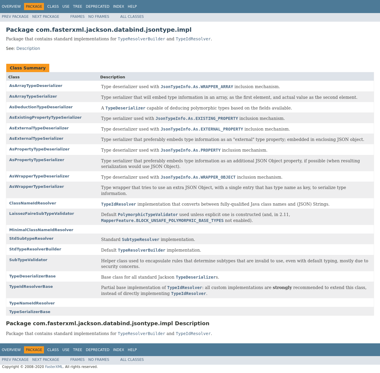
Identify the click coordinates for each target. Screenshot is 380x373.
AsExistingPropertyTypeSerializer (45, 117)
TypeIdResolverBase (31, 286)
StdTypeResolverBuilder (35, 249)
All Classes (132, 17)
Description (28, 48)
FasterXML (54, 367)
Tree (77, 6)
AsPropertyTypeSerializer (36, 160)
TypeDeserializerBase (32, 276)
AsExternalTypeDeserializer (39, 128)
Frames (77, 17)
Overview (11, 6)
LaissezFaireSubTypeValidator (41, 213)
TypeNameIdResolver (32, 303)
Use (65, 6)
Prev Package (15, 17)
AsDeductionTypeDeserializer (41, 107)
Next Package (45, 17)
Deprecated (98, 6)
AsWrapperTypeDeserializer (39, 176)
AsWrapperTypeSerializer (36, 186)
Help (132, 6)
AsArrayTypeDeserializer (35, 85)
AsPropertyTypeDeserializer (39, 149)
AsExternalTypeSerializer (36, 138)
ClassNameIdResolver (32, 203)
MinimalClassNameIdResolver (41, 230)
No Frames (98, 17)
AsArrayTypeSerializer (33, 96)
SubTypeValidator (28, 260)
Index (118, 6)
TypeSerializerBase (29, 311)
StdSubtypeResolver (31, 238)
